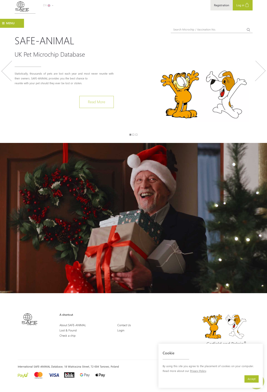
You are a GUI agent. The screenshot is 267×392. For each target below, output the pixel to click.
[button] (6, 91)
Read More (96, 101)
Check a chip (67, 335)
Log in (242, 5)
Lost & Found (68, 330)
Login (120, 330)
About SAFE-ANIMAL (72, 325)
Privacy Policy (198, 371)
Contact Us (124, 325)
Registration (221, 5)
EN (48, 5)
